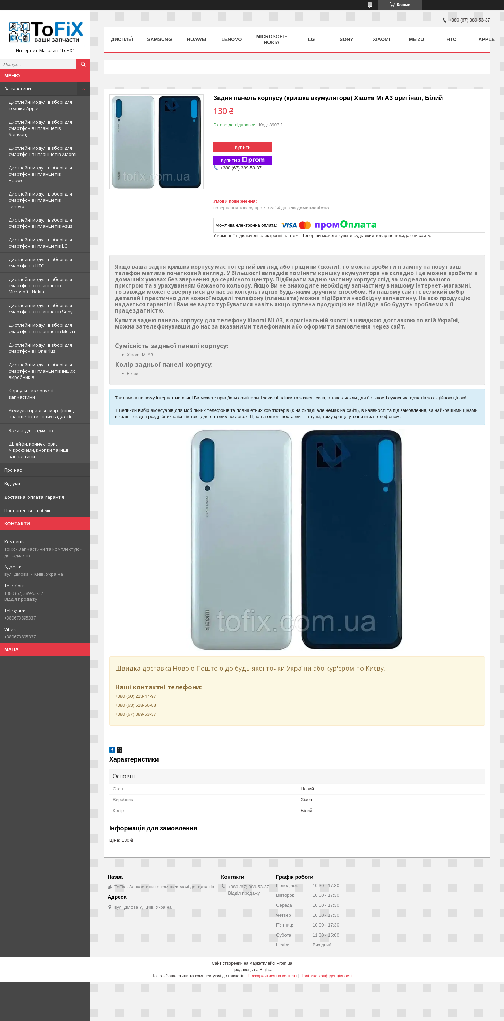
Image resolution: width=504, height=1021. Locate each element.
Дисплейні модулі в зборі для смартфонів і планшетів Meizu (42, 328)
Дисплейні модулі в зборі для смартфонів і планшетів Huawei (40, 174)
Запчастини (17, 88)
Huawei (196, 39)
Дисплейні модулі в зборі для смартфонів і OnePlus (40, 348)
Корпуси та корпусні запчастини (31, 394)
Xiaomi (381, 39)
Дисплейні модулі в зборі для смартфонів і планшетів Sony (41, 308)
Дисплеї (122, 39)
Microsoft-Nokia (271, 39)
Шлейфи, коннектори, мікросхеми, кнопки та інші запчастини (38, 450)
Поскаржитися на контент (272, 975)
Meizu (416, 39)
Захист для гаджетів (31, 430)
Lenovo (231, 39)
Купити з (243, 160)
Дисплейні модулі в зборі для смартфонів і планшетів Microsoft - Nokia (40, 285)
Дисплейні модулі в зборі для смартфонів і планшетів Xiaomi (42, 151)
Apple (486, 39)
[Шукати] (83, 64)
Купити (243, 147)
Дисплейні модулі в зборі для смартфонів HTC (40, 262)
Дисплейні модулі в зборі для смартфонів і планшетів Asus (40, 223)
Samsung (159, 39)
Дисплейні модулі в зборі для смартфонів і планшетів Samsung (40, 128)
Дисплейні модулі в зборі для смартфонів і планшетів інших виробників (42, 371)
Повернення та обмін (28, 510)
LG (311, 39)
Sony (346, 39)
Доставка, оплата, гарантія (34, 497)
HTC (451, 39)
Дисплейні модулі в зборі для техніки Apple (40, 105)
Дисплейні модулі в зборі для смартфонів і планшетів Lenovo (40, 200)
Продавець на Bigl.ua (251, 969)
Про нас (13, 470)
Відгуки (12, 483)
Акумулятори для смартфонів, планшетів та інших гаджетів (41, 413)
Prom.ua (284, 963)
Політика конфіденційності (326, 975)
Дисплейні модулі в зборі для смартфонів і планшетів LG (40, 242)
